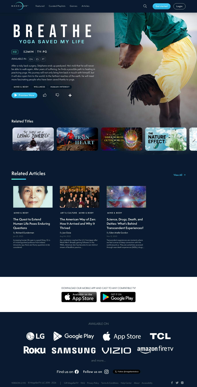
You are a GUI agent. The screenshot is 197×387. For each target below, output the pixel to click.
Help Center (126, 383)
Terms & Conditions (109, 383)
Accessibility (147, 383)
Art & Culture (68, 213)
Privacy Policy (93, 383)
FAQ (83, 383)
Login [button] (179, 6)
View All (180, 175)
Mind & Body (21, 213)
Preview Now (24, 95)
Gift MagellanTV (71, 383)
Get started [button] (162, 6)
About (136, 383)
